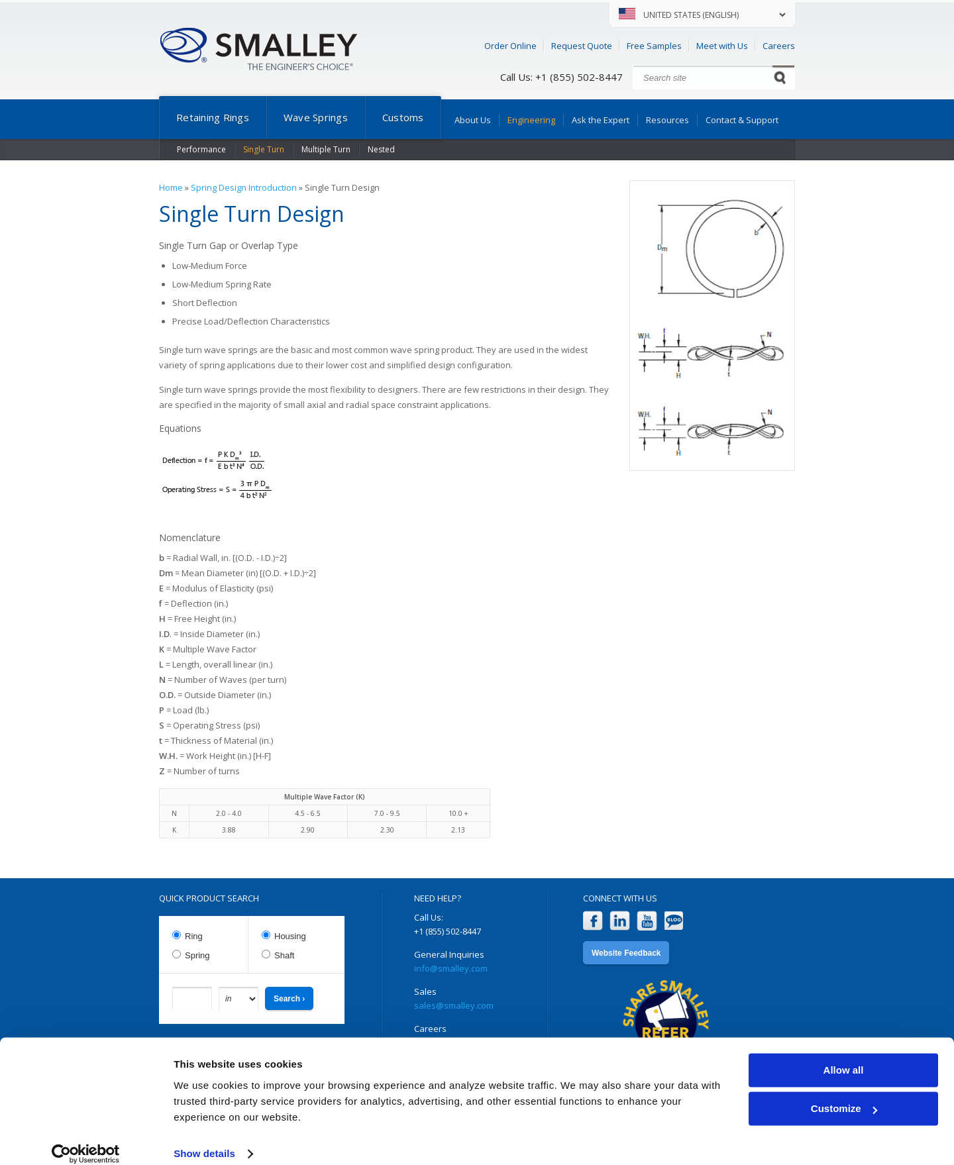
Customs (403, 117)
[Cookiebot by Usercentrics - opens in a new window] (86, 1139)
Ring (194, 936)
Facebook (592, 921)
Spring (197, 955)
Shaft (284, 955)
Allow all (843, 1055)
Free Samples (654, 46)
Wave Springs (316, 117)
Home (171, 187)
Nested (381, 149)
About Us (472, 120)
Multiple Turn (325, 149)
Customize (844, 1093)
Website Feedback (626, 953)
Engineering (531, 120)
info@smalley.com (451, 968)
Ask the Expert (600, 120)
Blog (674, 921)
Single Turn (263, 149)
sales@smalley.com (454, 1005)
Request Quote (581, 46)
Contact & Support (742, 120)
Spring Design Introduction (244, 187)
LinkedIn (620, 921)
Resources (667, 120)
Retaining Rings (212, 117)
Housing (290, 936)
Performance (201, 149)
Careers (779, 46)
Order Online (510, 46)
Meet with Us (722, 46)
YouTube (647, 921)
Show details (204, 1138)
